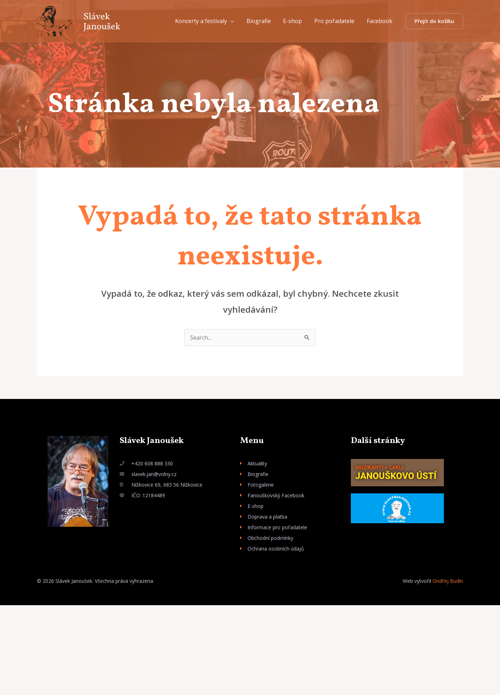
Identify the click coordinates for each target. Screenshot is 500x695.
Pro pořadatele (336, 21)
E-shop (295, 21)
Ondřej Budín (448, 581)
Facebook (380, 21)
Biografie (262, 21)
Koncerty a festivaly (205, 21)
